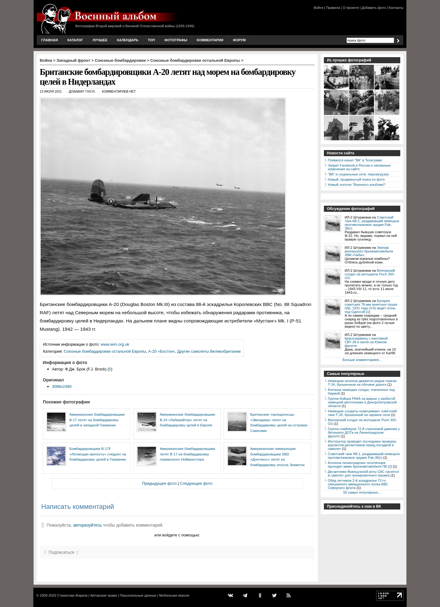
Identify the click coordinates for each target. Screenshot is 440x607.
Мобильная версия (174, 595)
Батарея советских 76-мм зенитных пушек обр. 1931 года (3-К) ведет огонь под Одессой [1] (371, 306)
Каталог (75, 40)
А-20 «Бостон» (161, 351)
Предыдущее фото (159, 483)
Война (46, 60)
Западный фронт (73, 60)
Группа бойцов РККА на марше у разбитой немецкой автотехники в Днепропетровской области (362, 402)
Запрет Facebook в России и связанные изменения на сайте (359, 167)
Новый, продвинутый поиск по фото (356, 179)
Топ (151, 40)
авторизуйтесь (87, 525)
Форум (239, 40)
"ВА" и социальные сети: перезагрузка (358, 174)
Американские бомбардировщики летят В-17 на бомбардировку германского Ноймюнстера (187, 454)
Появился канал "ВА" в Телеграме (355, 160)
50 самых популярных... (362, 492)
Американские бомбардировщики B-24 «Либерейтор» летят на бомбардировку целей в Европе (187, 419)
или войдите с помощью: (177, 535)
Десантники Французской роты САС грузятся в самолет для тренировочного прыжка (363, 473)
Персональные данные (138, 595)
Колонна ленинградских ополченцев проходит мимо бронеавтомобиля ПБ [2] (360, 464)
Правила (333, 7)
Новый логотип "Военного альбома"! (357, 184)
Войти (318, 7)
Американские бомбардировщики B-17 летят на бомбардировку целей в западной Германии (97, 419)
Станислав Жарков (72, 595)
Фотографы (175, 40)
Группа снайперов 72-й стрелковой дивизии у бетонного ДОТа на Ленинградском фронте (364, 432)
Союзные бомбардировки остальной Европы (195, 60)
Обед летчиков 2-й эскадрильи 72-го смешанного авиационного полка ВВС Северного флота (358, 484)
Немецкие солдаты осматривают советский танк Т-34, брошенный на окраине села (362, 413)
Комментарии (210, 40)
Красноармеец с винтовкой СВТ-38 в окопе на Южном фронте (366, 342)
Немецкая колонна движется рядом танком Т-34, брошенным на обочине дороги (362, 382)
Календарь (127, 40)
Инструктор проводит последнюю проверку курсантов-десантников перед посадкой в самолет (362, 445)
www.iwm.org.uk (115, 344)
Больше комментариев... (362, 360)
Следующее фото (196, 483)
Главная (49, 40)
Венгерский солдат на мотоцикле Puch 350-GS (370, 274)
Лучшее (100, 40)
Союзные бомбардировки (120, 60)
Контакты (396, 7)
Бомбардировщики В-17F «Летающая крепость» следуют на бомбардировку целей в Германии (97, 454)
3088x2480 (62, 386)
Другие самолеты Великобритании (208, 351)
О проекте (351, 7)
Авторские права (103, 595)
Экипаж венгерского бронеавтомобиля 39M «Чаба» (369, 251)
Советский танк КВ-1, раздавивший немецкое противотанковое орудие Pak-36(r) (372, 222)
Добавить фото (374, 7)
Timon (90, 91)
